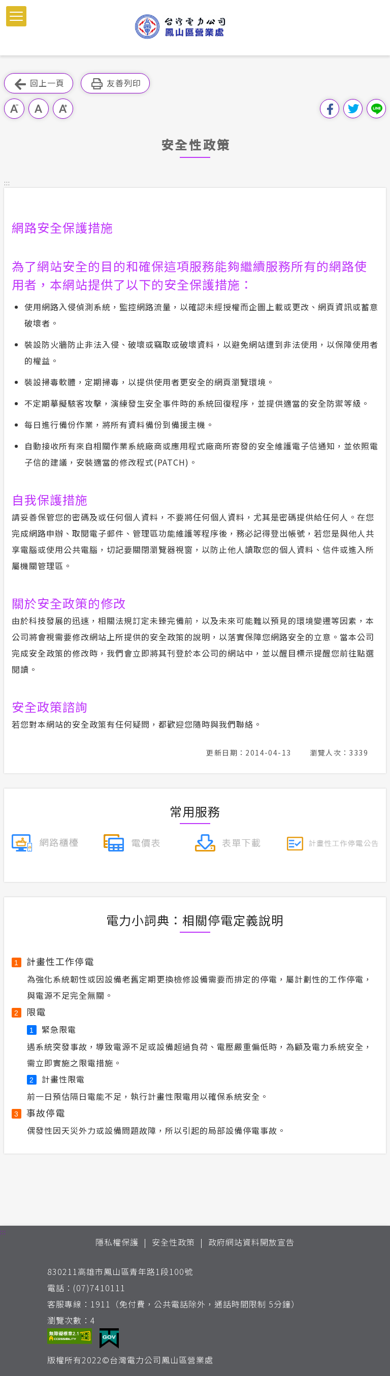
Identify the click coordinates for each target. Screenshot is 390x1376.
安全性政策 (173, 1242)
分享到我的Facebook (329, 108)
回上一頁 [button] (38, 83)
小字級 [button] (14, 109)
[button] (16, 16)
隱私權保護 (117, 1242)
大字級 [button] (63, 109)
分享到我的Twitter (353, 108)
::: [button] (7, 182)
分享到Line (376, 108)
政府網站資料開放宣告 (251, 1242)
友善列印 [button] (115, 83)
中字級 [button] (38, 109)
